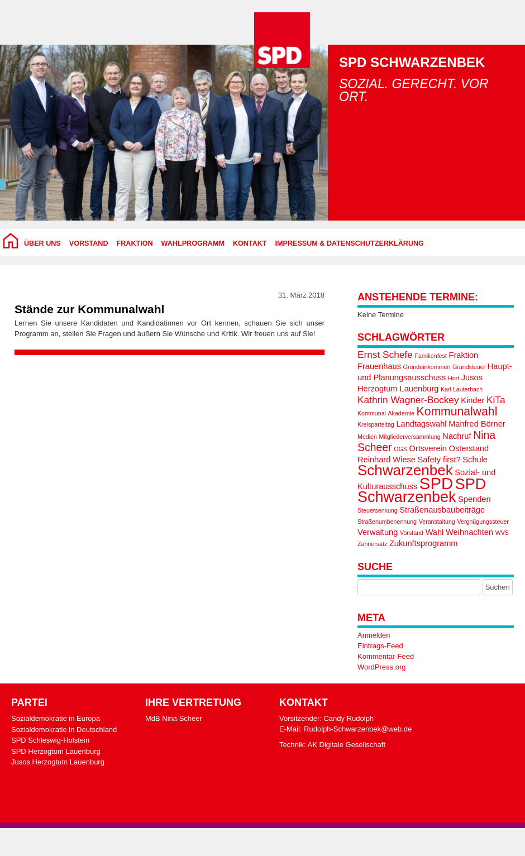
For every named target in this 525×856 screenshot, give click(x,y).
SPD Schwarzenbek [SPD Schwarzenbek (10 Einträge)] (421, 490)
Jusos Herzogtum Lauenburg (57, 762)
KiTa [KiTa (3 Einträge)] (495, 399)
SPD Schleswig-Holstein (50, 740)
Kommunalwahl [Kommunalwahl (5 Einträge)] (457, 411)
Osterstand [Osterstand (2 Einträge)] (469, 448)
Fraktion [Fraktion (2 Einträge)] (463, 355)
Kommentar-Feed (385, 656)
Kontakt (250, 243)
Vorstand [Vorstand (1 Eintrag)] (411, 532)
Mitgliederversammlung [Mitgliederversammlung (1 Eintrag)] (410, 436)
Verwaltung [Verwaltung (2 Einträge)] (377, 532)
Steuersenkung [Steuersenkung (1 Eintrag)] (377, 510)
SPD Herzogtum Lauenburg (56, 751)
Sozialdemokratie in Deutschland (64, 729)
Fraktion (135, 243)
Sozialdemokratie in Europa (55, 718)
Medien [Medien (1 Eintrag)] (367, 436)
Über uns (42, 243)
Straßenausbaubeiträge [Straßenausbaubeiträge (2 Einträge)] (442, 509)
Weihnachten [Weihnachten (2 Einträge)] (469, 532)
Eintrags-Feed (380, 646)
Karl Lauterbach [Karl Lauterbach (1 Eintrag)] (462, 389)
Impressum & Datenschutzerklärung (349, 243)
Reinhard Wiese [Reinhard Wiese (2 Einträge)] (386, 459)
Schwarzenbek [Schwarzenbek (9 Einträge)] (405, 470)
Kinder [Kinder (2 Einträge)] (472, 400)
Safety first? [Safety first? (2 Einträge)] (439, 459)
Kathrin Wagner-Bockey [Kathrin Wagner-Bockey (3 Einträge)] (408, 399)
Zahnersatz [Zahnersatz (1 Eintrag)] (372, 544)
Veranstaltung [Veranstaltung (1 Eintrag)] (437, 521)
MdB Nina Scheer (173, 718)
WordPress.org (381, 667)
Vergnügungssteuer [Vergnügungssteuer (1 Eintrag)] (482, 521)
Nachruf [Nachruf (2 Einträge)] (456, 436)
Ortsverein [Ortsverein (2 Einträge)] (428, 448)
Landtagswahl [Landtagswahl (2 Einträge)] (421, 423)
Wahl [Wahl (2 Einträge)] (435, 532)
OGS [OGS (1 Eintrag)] (400, 449)
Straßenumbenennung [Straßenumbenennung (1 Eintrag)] (387, 521)
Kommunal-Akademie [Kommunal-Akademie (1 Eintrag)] (385, 413)
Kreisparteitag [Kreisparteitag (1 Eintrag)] (375, 424)
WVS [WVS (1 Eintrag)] (502, 532)
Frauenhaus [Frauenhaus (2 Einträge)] (379, 366)
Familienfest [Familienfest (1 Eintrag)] (430, 355)
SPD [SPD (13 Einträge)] (436, 483)
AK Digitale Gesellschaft (346, 744)
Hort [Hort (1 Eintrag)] (453, 378)
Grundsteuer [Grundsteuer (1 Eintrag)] (468, 367)
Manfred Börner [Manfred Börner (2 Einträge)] (476, 423)
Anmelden (373, 635)
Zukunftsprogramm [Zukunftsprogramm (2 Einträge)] (423, 543)
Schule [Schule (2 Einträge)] (475, 459)
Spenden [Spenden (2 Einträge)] (474, 499)
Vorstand (88, 243)
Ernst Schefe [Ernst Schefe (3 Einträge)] (385, 354)
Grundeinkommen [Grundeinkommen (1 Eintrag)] (427, 367)
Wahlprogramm (193, 243)
